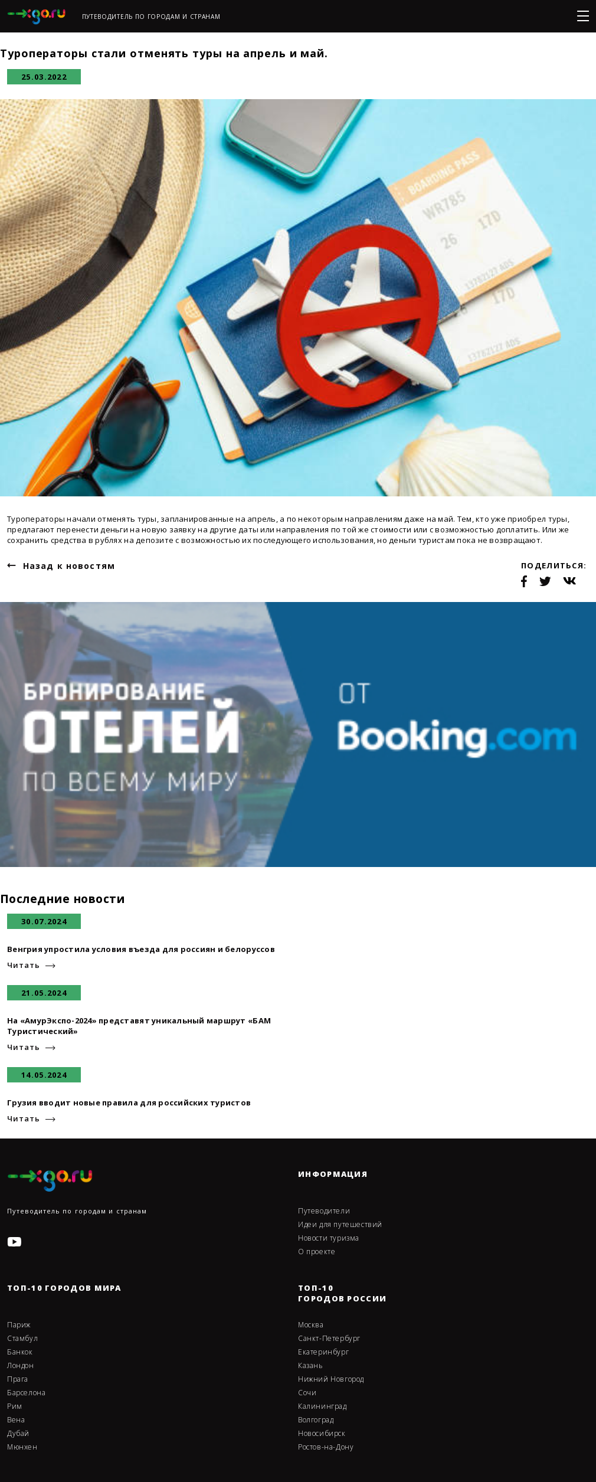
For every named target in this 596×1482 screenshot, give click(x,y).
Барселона (26, 1393)
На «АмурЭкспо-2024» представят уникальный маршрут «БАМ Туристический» (139, 1025)
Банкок (20, 1352)
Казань (310, 1365)
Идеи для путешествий (340, 1224)
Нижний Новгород (331, 1379)
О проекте (316, 1252)
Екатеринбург (323, 1352)
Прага (17, 1379)
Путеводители (324, 1211)
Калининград (322, 1406)
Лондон (20, 1365)
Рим (14, 1406)
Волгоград (315, 1420)
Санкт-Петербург (329, 1338)
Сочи (307, 1393)
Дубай (18, 1433)
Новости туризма (328, 1238)
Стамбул (22, 1338)
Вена (16, 1420)
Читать (23, 965)
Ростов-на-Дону (325, 1447)
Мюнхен (22, 1447)
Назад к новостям (69, 565)
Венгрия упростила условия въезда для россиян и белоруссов (141, 949)
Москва (311, 1325)
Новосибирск (322, 1433)
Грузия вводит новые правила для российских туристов (129, 1102)
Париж (19, 1325)
